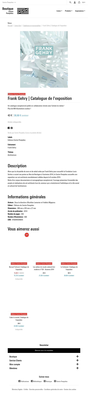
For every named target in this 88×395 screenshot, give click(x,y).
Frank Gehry (12, 147)
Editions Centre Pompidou (17, 140)
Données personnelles (36, 389)
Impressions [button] (79, 11)
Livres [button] (59, 11)
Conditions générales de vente (53, 389)
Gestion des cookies (70, 389)
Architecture (12, 155)
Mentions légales (17, 389)
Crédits (26, 389)
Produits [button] (68, 11)
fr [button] (83, 2)
